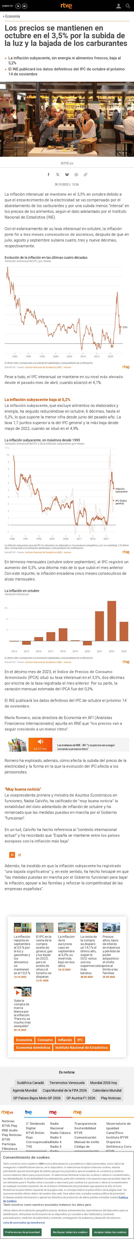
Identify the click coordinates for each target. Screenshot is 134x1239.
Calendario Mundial (107, 1090)
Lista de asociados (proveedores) (24, 1222)
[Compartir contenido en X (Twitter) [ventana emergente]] (57, 173)
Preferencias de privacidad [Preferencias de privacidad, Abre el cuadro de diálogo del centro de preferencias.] (22, 1232)
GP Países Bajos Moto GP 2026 (37, 1098)
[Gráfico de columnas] (67, 626)
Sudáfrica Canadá (30, 1083)
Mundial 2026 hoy (103, 1083)
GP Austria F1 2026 (80, 1098)
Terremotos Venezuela (67, 1083)
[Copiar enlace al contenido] (85, 173)
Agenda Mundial (25, 1090)
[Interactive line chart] (67, 312)
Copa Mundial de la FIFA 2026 (65, 1090)
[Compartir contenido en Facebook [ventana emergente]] (48, 173)
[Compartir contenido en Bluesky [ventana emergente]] (67, 173)
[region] (67, 1195)
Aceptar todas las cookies (110, 1232)
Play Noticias (111, 1098)
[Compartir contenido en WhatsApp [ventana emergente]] (76, 173)
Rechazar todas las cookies (70, 1232)
